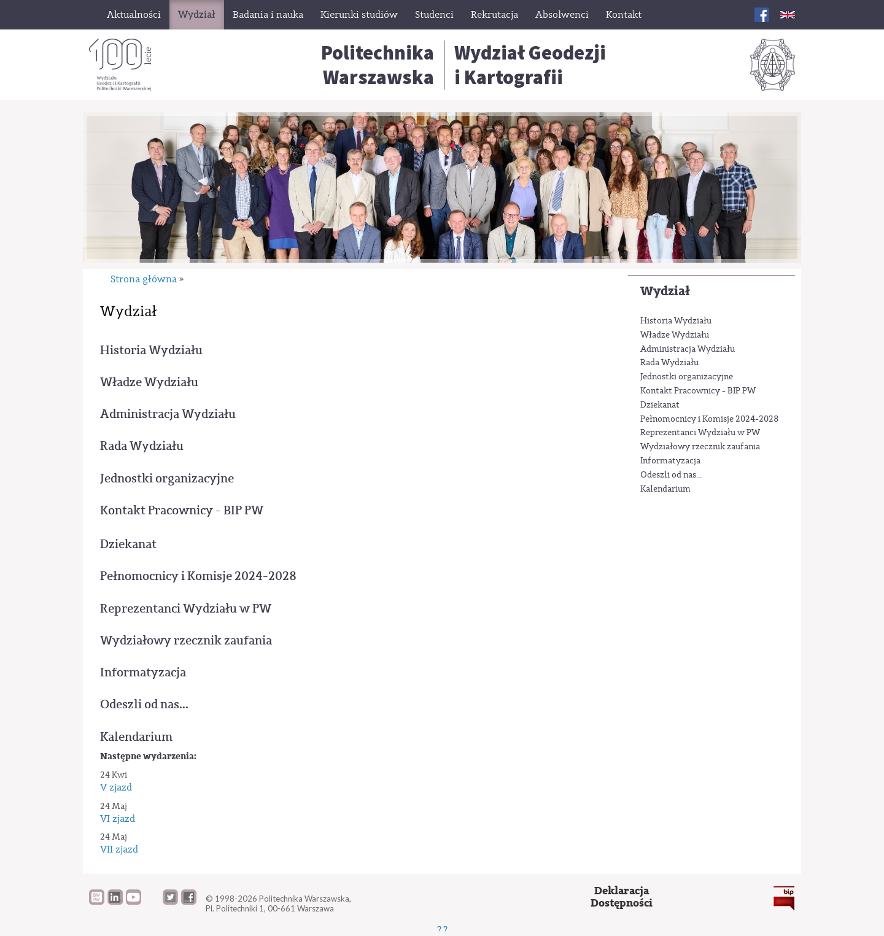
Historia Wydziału (675, 321)
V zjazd (116, 787)
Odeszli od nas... (671, 475)
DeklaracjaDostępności (622, 897)
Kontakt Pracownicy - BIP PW (698, 390)
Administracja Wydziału (687, 349)
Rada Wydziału (669, 362)
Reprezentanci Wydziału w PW (700, 432)
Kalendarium (665, 489)
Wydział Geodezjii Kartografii (530, 65)
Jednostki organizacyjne (686, 376)
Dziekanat (660, 405)
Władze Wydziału (674, 335)
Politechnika (377, 65)
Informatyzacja (670, 460)
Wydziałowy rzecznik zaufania (700, 446)
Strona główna (143, 279)
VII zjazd (119, 849)
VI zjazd (117, 819)
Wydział (665, 291)
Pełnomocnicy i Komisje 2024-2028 (709, 419)
